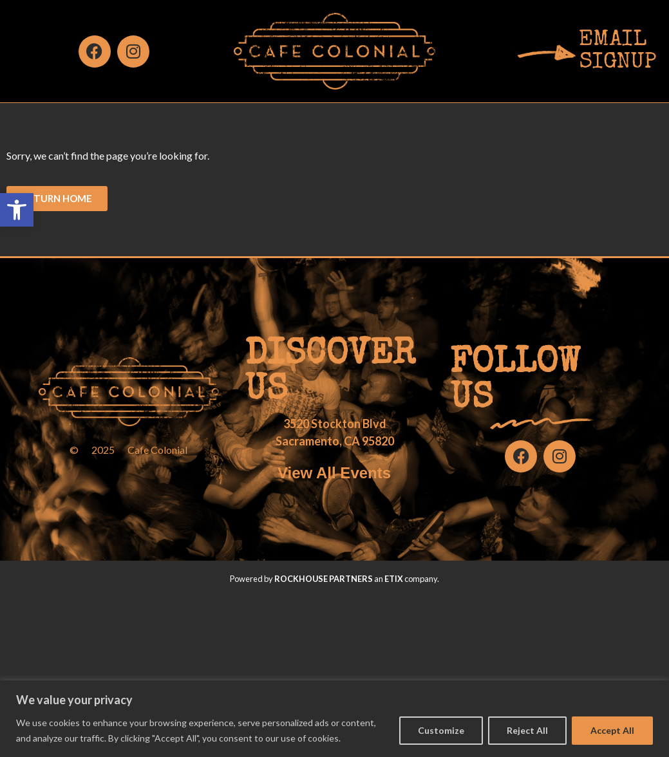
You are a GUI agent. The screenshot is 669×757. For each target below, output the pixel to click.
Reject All (527, 730)
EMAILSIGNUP (617, 51)
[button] (16, 210)
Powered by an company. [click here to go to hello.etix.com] (334, 579)
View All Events (334, 472)
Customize (441, 730)
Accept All (612, 730)
